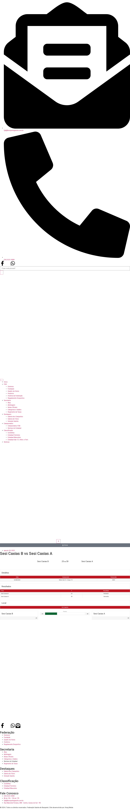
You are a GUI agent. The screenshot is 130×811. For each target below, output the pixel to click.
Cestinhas (11, 433)
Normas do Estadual (14, 428)
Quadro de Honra (13, 391)
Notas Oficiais (12, 407)
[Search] (1, 272)
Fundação (11, 389)
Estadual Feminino (14, 435)
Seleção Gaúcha (13, 421)
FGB (5, 384)
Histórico (11, 393)
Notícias (6, 442)
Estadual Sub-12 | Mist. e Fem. (18, 440)
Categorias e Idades (14, 410)
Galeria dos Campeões (15, 416)
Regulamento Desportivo (16, 398)
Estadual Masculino (14, 437)
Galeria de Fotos (13, 419)
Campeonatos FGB (14, 426)
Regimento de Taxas (14, 412)
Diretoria (10, 386)
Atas (9, 403)
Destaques (7, 414)
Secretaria (7, 400)
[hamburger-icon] (1, 380)
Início (6, 382)
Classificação (8, 430)
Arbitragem (11, 405)
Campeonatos (8, 423)
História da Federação (15, 396)
